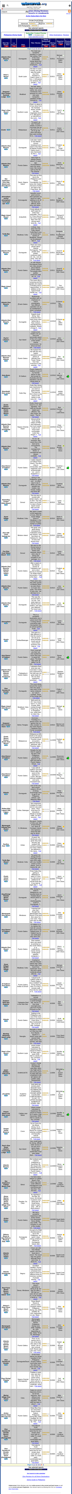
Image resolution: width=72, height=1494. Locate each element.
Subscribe (35, 7)
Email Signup (29, 7)
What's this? (68, 13)
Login (40, 7)
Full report (37, 83)
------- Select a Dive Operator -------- (26, 30)
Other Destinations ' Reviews (59, 35)
